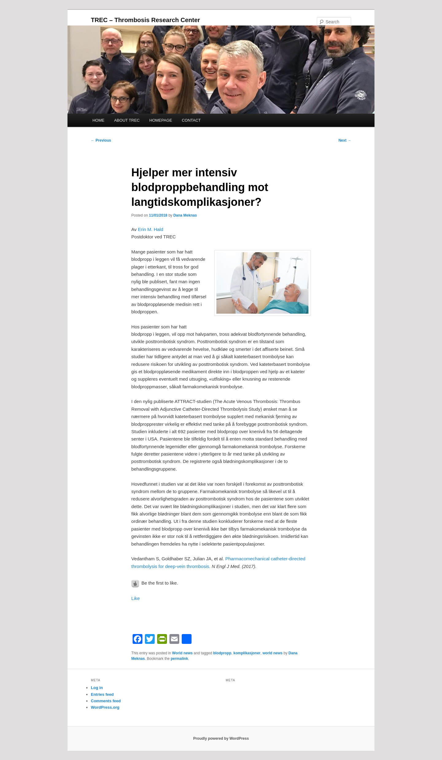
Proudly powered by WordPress (221, 738)
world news (272, 653)
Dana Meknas (185, 215)
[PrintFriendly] (162, 639)
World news (182, 653)
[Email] (174, 639)
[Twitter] (150, 639)
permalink (179, 658)
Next (345, 140)
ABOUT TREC (127, 120)
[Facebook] (137, 639)
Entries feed (102, 694)
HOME (98, 120)
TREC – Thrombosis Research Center (145, 20)
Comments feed (106, 701)
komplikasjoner (246, 653)
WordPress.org (105, 707)
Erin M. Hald (150, 229)
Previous (101, 140)
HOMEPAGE (160, 120)
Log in (97, 687)
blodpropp (222, 653)
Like (135, 598)
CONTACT (191, 120)
